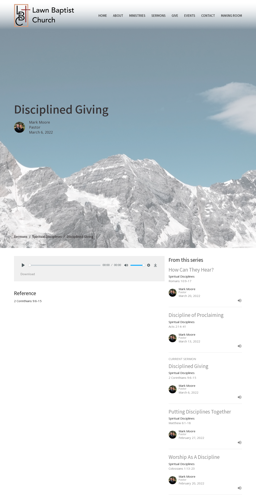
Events (189, 15)
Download (27, 274)
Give (175, 15)
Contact (208, 15)
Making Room (231, 15)
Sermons (158, 15)
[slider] (64, 265)
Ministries (137, 15)
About (118, 15)
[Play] (23, 265)
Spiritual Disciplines (47, 236)
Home (102, 15)
